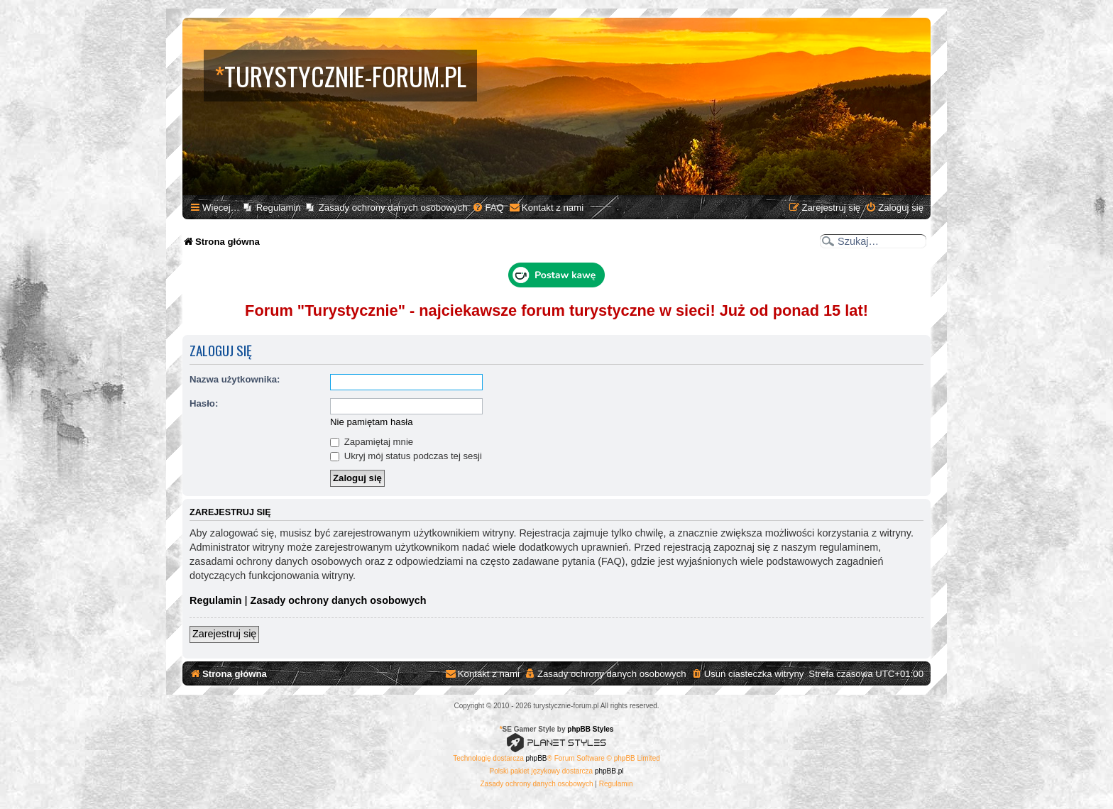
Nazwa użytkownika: (235, 379)
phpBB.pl (609, 771)
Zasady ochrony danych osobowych (339, 600)
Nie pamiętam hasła (371, 422)
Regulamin (216, 600)
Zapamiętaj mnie (371, 441)
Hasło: (204, 403)
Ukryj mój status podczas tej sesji (406, 456)
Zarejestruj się (224, 633)
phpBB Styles (590, 729)
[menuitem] (487, 207)
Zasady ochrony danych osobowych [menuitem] (393, 207)
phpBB (536, 758)
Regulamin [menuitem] (278, 207)
